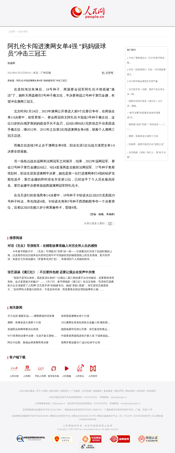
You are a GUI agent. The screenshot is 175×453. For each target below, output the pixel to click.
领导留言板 (53, 370)
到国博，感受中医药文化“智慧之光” (146, 144)
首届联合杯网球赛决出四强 (23, 329)
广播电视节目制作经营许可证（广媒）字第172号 (128, 410)
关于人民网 (42, 391)
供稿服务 (97, 391)
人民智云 (79, 370)
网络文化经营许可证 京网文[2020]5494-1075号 (73, 416)
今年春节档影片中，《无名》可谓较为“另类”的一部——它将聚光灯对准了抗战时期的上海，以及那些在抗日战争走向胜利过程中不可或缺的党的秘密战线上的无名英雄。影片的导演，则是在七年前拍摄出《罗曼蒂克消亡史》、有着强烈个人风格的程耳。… (60, 255)
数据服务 (108, 391)
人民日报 (14, 370)
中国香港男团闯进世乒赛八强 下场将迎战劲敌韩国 (89, 335)
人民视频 (66, 370)
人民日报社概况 (27, 391)
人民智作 (92, 370)
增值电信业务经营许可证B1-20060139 (83, 410)
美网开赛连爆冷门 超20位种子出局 (80, 342)
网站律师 (130, 391)
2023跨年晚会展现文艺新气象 (143, 81)
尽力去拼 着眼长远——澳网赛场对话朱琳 (31, 316)
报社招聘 (53, 391)
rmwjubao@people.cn (131, 403)
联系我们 (151, 391)
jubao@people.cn (118, 397)
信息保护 (140, 391)
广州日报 (46, 72)
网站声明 (119, 391)
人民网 (11, 31)
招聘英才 (64, 391)
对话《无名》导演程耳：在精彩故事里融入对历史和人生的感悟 (52, 245)
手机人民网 (40, 370)
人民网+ (27, 370)
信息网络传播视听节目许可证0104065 (30, 416)
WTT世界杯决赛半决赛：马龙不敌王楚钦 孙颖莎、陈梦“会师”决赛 (45, 335)
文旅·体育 (23, 31)
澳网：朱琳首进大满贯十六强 (24, 322)
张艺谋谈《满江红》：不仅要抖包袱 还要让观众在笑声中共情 (51, 272)
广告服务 (75, 391)
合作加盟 (86, 391)
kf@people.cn (59, 403)
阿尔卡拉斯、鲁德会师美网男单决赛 (28, 342)
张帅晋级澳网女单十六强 (75, 316)
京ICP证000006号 (142, 416)
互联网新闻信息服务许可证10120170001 (42, 410)
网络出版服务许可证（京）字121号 (114, 416)
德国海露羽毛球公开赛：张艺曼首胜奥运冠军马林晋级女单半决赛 (98, 329)
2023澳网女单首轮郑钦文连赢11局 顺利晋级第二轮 (89, 322)
